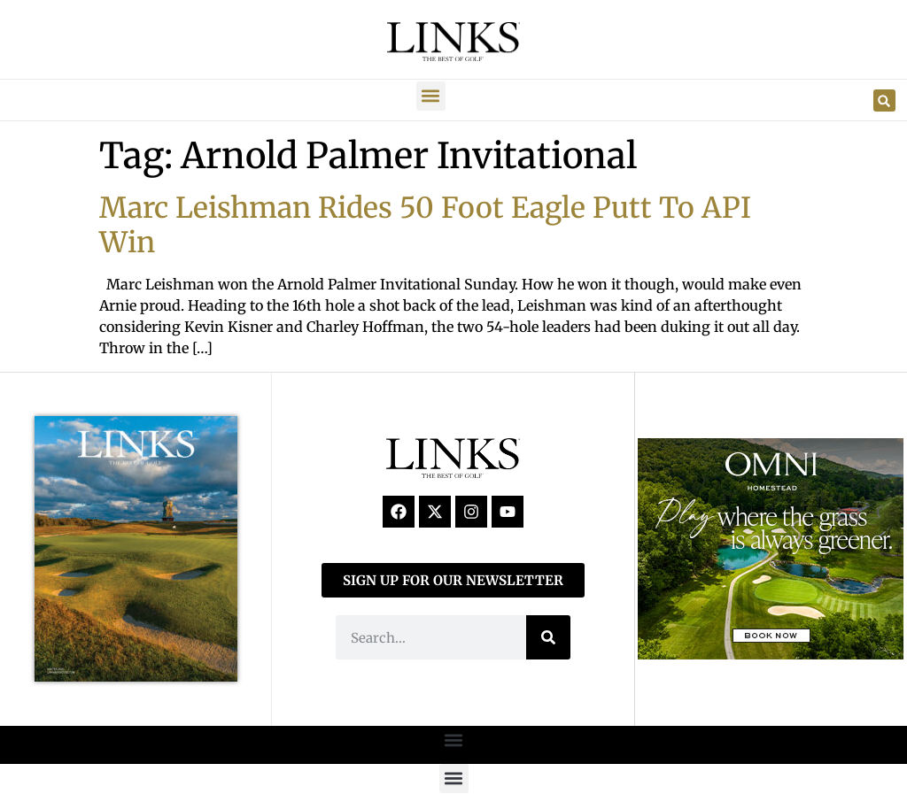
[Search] (548, 637)
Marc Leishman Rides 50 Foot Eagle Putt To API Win (425, 224)
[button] (431, 96)
